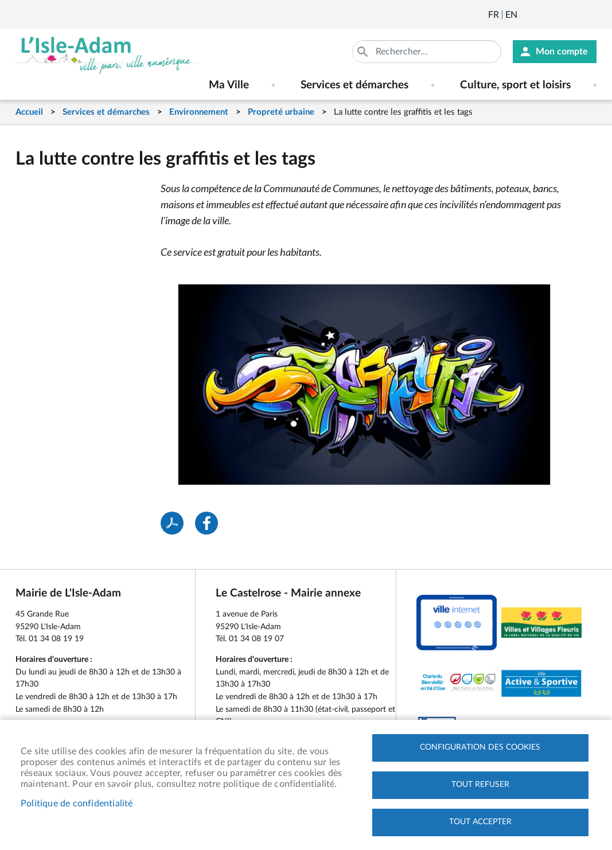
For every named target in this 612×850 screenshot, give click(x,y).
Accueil (29, 112)
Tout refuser (480, 785)
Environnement (198, 112)
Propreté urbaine (281, 112)
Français (493, 15)
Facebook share (206, 523)
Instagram (589, 15)
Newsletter (527, 15)
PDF (172, 523)
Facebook (558, 15)
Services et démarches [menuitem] (354, 85)
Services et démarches (106, 112)
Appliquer (364, 52)
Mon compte (562, 51)
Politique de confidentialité (77, 803)
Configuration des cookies (480, 747)
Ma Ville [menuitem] (229, 85)
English (511, 15)
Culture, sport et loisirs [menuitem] (515, 85)
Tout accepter (480, 822)
